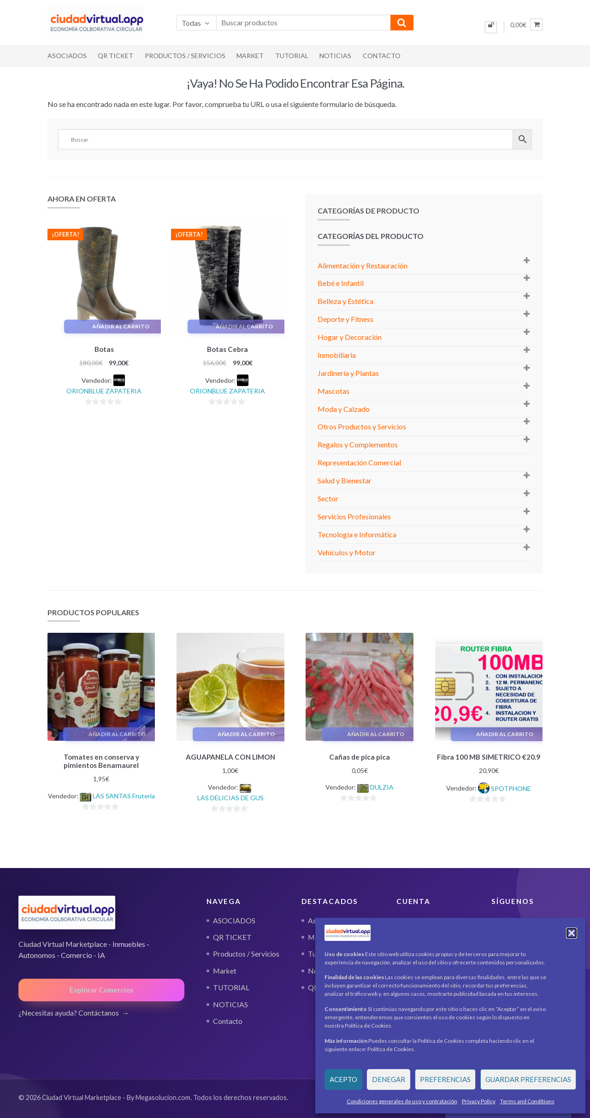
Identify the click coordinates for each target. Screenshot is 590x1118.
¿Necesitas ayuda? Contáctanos (68, 1011)
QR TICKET (115, 55)
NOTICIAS (335, 55)
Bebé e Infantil (341, 283)
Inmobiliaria (337, 355)
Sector (328, 498)
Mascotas (333, 391)
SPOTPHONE (511, 787)
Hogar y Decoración (350, 337)
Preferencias (445, 1079)
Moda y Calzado (344, 408)
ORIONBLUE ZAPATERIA (104, 389)
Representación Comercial (359, 462)
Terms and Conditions (527, 1101)
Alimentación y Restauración (362, 265)
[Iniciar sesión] (491, 27)
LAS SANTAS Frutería (124, 794)
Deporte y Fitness (345, 319)
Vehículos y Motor (347, 552)
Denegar (388, 1079)
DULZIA (382, 786)
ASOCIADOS (67, 55)
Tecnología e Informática (357, 534)
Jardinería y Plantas (348, 373)
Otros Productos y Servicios (362, 426)
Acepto (343, 1079)
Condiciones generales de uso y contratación (402, 1101)
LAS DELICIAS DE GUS (230, 796)
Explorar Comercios (101, 988)
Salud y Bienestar (345, 480)
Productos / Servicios (185, 55)
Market (250, 55)
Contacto (382, 55)
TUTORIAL (291, 55)
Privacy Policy (479, 1101)
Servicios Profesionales (354, 516)
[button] (571, 933)
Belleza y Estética (345, 301)
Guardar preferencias (528, 1079)
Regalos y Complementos (358, 444)
